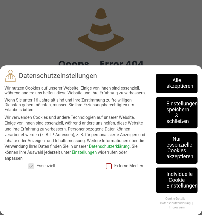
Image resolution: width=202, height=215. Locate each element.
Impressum (177, 207)
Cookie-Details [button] (175, 199)
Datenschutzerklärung (109, 146)
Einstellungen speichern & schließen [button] (182, 112)
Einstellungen (84, 152)
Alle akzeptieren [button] (179, 83)
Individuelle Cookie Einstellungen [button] (182, 180)
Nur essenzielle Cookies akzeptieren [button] (179, 147)
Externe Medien (124, 165)
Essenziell (41, 165)
